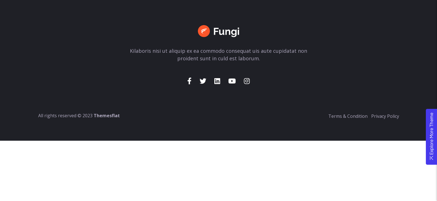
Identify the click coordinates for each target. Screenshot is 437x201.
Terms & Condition (348, 116)
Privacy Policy (385, 116)
